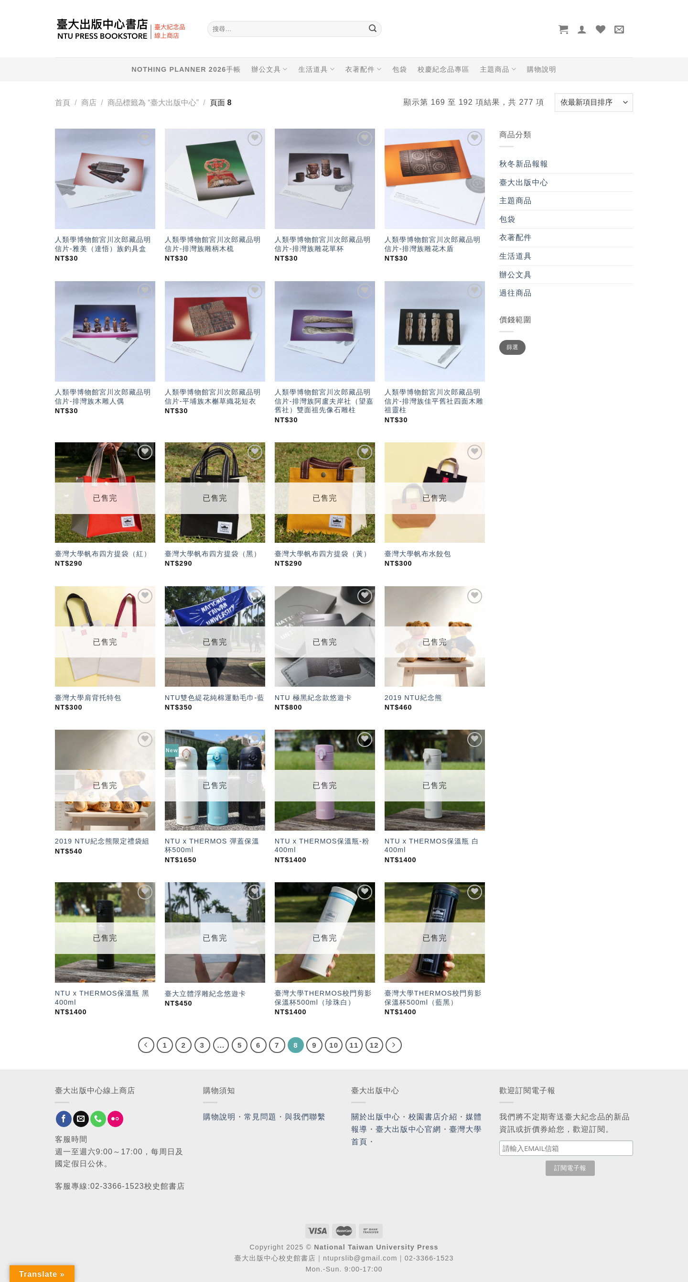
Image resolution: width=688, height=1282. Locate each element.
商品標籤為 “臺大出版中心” (153, 103)
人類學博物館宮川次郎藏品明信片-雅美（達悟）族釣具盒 (103, 244)
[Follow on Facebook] (64, 1119)
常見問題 (260, 1117)
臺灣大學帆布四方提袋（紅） (103, 554)
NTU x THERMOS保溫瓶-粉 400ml (322, 845)
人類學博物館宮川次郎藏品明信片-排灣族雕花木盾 (433, 244)
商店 (89, 103)
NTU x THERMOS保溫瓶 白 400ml (432, 845)
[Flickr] (115, 1119)
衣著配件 (363, 69)
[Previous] (146, 1045)
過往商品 (515, 293)
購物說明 (542, 69)
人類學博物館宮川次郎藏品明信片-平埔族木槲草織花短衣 (213, 396)
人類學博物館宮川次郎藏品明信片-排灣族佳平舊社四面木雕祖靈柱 (434, 401)
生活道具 (316, 69)
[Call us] (98, 1119)
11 (354, 1045)
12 (374, 1045)
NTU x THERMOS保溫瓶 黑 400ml (102, 997)
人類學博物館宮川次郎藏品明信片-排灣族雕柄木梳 (213, 244)
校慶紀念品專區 (443, 69)
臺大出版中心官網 (408, 1129)
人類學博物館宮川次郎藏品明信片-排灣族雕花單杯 (323, 244)
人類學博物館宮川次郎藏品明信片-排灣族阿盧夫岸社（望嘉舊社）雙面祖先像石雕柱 (324, 401)
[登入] (582, 29)
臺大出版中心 (523, 182)
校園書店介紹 (433, 1117)
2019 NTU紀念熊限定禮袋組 (102, 841)
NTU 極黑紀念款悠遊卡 (313, 697)
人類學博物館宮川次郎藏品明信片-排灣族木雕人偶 (103, 396)
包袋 (399, 69)
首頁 (62, 103)
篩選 (512, 347)
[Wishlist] (601, 29)
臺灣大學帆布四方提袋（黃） (323, 554)
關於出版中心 (375, 1117)
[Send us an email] (81, 1119)
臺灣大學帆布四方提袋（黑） (213, 554)
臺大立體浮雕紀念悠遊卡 (205, 993)
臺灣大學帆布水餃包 (418, 554)
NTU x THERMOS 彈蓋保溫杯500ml (212, 845)
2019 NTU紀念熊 (413, 697)
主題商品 (498, 69)
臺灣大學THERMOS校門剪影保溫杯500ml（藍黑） (433, 997)
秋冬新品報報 (523, 164)
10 (333, 1045)
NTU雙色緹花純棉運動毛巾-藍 (215, 697)
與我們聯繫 (305, 1117)
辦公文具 (269, 69)
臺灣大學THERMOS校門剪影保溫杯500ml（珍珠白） (323, 997)
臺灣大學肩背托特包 (88, 697)
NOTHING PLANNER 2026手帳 (186, 69)
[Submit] (373, 29)
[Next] (394, 1045)
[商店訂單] (594, 102)
